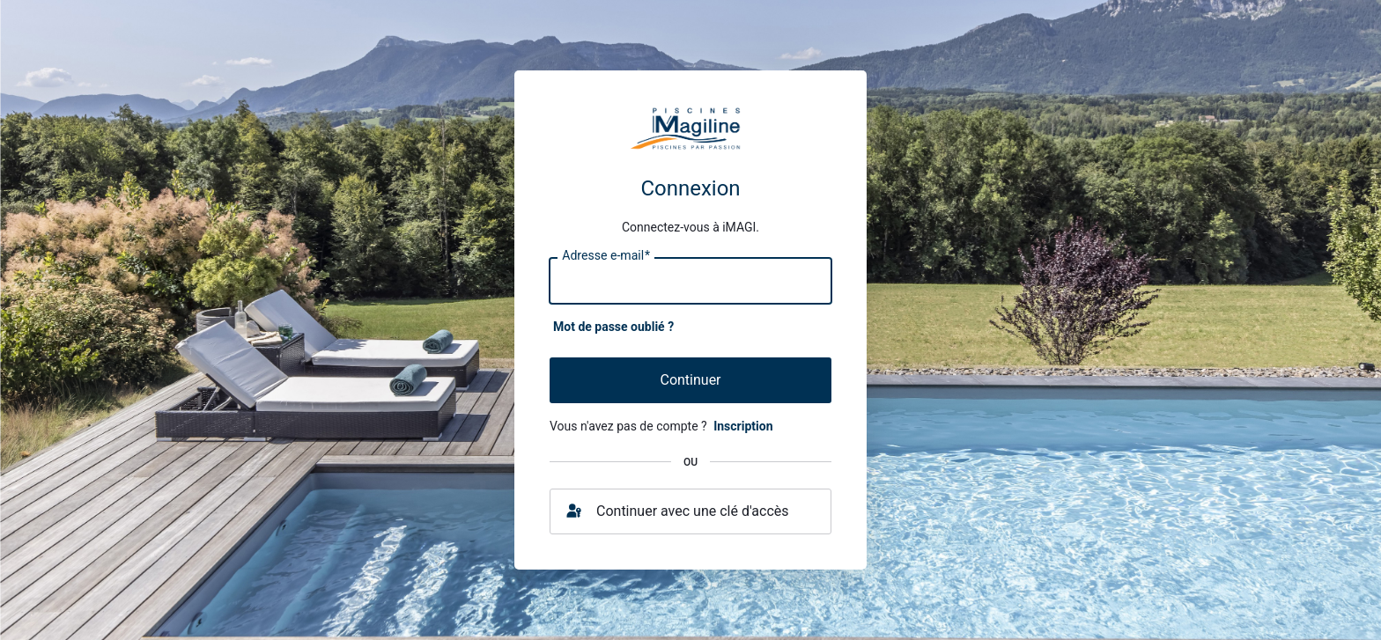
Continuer (690, 379)
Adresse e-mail (606, 256)
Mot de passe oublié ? (613, 327)
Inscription (742, 426)
